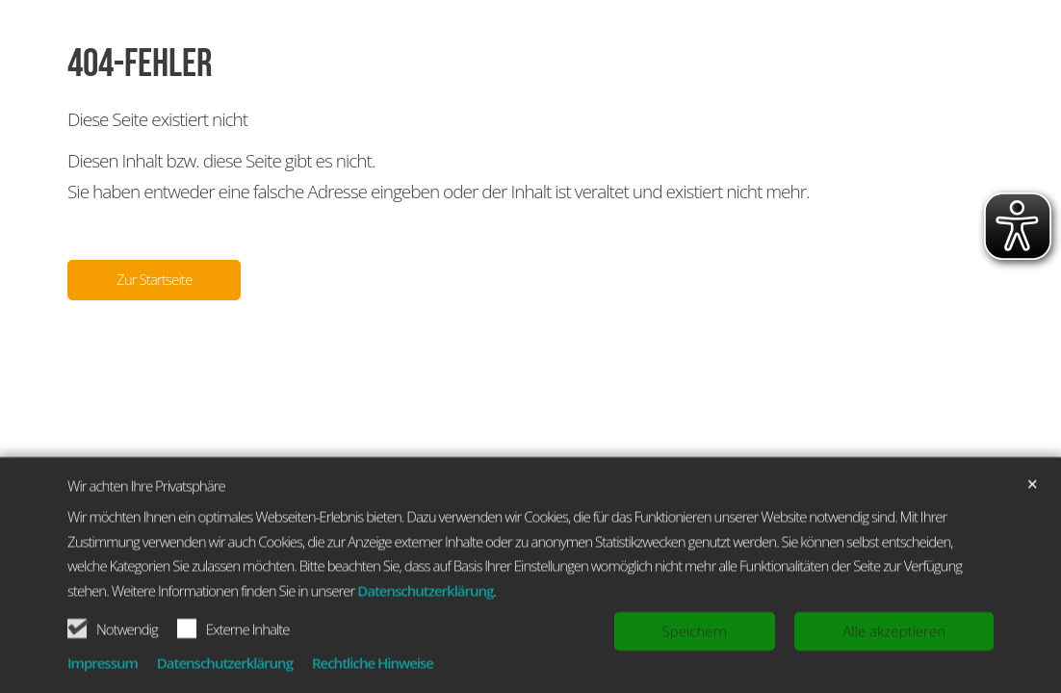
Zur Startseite (154, 279)
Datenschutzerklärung (425, 635)
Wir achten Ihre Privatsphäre (146, 531)
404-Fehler (140, 64)
